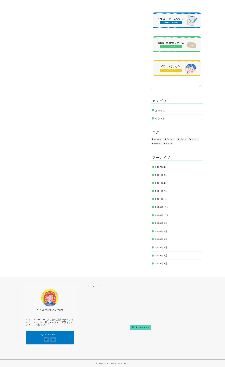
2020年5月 (161, 231)
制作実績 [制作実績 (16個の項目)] (157, 143)
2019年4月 (161, 263)
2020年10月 (162, 215)
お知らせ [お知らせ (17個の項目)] (183, 139)
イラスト (160, 118)
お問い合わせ (177, 4)
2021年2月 (161, 191)
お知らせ (160, 110)
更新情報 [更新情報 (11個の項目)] (169, 143)
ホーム (36, 4)
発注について (149, 4)
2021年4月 (161, 183)
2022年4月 (161, 167)
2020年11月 (162, 207)
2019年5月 (161, 255)
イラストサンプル (92, 4)
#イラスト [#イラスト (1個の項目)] (170, 139)
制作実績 (121, 4)
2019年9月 (161, 247)
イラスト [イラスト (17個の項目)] (195, 139)
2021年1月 (161, 199)
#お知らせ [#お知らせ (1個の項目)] (157, 139)
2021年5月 (161, 175)
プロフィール (64, 4)
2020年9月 (161, 223)
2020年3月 (161, 239)
